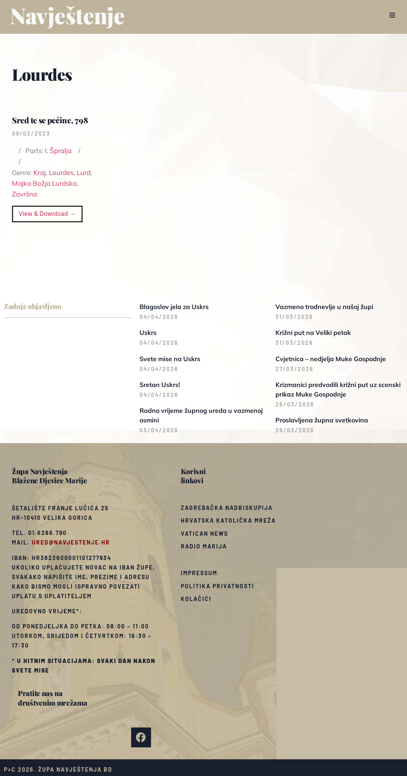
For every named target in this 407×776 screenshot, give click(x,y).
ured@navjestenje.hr (71, 542)
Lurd (84, 172)
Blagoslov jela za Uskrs (174, 307)
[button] (392, 15)
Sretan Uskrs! (160, 385)
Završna (24, 194)
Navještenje (67, 15)
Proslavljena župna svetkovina (321, 420)
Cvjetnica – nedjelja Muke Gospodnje (330, 359)
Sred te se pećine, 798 (50, 120)
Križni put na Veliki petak (313, 332)
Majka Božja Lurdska (44, 183)
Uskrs (148, 332)
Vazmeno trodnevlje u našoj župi (324, 307)
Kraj (39, 172)
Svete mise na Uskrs (170, 359)
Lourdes (61, 172)
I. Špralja (58, 150)
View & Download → (47, 214)
